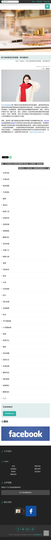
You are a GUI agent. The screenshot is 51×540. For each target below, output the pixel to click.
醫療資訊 (5, 391)
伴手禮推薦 (6, 320)
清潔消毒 (5, 224)
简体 (33, 1)
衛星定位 (5, 340)
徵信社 (22, 61)
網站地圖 (47, 1)
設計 (3, 295)
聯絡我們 (39, 1)
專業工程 (5, 211)
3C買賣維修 (6, 327)
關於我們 (38, 469)
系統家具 (5, 269)
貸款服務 (5, 378)
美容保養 (5, 243)
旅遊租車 (5, 217)
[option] (25, 31)
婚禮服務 (5, 230)
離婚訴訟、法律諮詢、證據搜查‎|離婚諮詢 (34, 168)
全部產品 (13, 469)
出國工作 (5, 250)
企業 (3, 282)
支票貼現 (5, 179)
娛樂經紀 (5, 385)
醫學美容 (5, 372)
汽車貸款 (5, 192)
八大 (3, 398)
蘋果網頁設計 (38, 534)
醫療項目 (5, 237)
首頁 (17, 61)
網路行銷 (5, 256)
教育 (3, 275)
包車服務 (5, 288)
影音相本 (38, 471)
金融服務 (5, 308)
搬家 (3, 346)
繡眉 (3, 198)
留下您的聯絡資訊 (25, 492)
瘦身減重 (5, 185)
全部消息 (5, 172)
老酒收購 (5, 366)
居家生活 (5, 359)
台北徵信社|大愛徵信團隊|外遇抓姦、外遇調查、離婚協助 (22, 164)
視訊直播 (5, 301)
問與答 (13, 471)
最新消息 (38, 466)
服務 (3, 262)
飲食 (3, 314)
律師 (13, 123)
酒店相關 (5, 353)
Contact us (9, 413)
